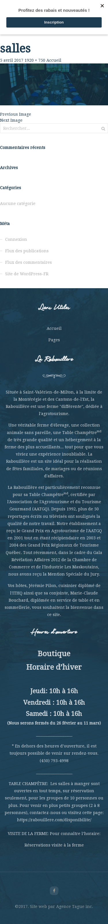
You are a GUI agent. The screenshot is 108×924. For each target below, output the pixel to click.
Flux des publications (27, 251)
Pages (54, 340)
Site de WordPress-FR (26, 274)
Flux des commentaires (28, 262)
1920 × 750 (34, 60)
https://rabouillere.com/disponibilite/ (54, 820)
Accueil (53, 60)
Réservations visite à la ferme (54, 845)
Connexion (16, 239)
